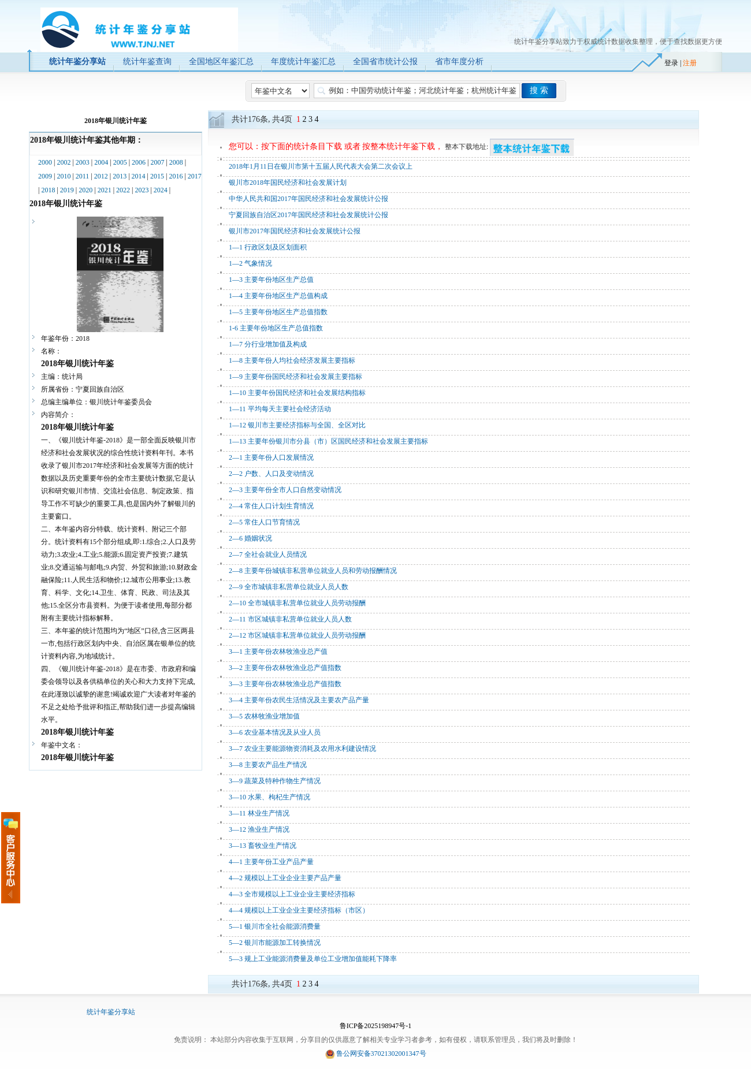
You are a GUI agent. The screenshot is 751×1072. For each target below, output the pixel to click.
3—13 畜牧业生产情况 (262, 846)
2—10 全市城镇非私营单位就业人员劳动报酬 (297, 603)
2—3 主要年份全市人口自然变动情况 (285, 490)
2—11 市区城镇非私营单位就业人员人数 (290, 619)
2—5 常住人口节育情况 (264, 522)
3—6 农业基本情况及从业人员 (275, 732)
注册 (690, 63)
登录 (671, 63)
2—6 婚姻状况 (250, 538)
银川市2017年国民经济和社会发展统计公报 (294, 231)
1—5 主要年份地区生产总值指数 (278, 312)
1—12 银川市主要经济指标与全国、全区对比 (297, 425)
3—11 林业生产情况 (259, 813)
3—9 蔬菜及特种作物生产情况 (275, 781)
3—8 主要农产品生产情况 (268, 765)
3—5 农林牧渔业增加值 (264, 716)
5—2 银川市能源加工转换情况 (275, 943)
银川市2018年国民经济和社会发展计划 (288, 182)
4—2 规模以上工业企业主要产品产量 (285, 878)
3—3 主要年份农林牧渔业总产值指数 (285, 684)
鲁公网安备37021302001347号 (381, 1053)
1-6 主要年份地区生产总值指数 (276, 328)
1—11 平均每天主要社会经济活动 (280, 409)
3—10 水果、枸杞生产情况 (269, 797)
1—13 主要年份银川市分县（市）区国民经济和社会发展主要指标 (328, 441)
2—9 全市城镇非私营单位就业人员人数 (288, 587)
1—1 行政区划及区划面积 (268, 247)
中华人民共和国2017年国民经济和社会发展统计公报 (308, 199)
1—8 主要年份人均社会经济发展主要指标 (292, 360)
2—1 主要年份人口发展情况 (271, 457)
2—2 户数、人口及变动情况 (271, 474)
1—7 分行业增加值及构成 (268, 344)
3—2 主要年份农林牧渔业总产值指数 (285, 668)
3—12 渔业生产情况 (259, 829)
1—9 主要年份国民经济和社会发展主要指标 (295, 377)
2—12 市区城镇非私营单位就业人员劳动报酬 (297, 635)
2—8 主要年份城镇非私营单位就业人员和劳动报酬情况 (313, 571)
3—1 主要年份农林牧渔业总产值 (278, 651)
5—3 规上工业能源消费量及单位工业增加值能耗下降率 (313, 959)
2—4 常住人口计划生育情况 (271, 506)
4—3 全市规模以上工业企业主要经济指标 (292, 894)
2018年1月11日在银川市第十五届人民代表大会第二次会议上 (320, 166)
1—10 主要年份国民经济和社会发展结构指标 (297, 393)
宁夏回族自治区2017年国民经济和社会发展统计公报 (308, 215)
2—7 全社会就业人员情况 (268, 554)
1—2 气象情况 (250, 263)
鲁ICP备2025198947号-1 (376, 1026)
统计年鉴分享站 (111, 1012)
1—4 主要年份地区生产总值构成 (278, 296)
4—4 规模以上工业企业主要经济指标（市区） (299, 910)
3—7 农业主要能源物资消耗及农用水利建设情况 (302, 749)
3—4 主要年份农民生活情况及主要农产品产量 (299, 700)
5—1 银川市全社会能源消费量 (275, 926)
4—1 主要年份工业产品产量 (271, 862)
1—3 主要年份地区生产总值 (271, 280)
